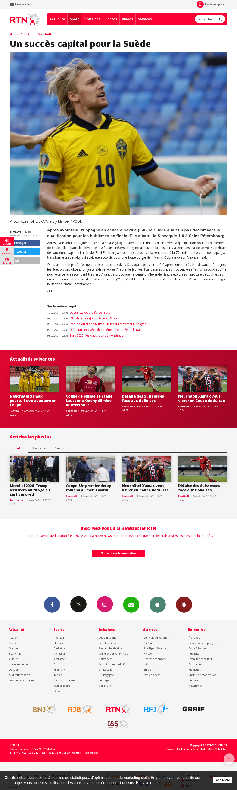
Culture (13, 658)
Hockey (58, 642)
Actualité (57, 19)
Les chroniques (108, 642)
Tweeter (18, 251)
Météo (148, 653)
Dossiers (14, 669)
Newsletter (195, 685)
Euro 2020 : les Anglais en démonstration (86, 335)
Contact (193, 680)
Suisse (13, 642)
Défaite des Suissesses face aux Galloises (143, 398)
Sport (74, 19)
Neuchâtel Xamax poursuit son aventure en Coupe (33, 400)
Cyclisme (59, 658)
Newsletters (131, 604)
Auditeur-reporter (211, 4)
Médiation (195, 669)
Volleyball (59, 653)
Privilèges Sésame (155, 648)
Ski (55, 664)
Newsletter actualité (21, 680)
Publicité (194, 653)
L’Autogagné (106, 674)
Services (145, 19)
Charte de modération (202, 674)
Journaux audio (18, 664)
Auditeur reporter (20, 674)
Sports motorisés (64, 680)
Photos (111, 19)
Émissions (92, 19)
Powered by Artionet (178, 749)
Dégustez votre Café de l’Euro (78, 313)
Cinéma (148, 642)
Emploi (148, 669)
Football (44, 34)
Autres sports (62, 685)
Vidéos (127, 19)
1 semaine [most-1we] (39, 448)
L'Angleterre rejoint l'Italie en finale (82, 318)
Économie (15, 653)
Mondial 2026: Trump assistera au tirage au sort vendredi (30, 490)
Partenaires (196, 664)
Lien (16, 260)
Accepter (222, 780)
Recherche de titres (111, 648)
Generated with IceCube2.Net (210, 749)
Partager (18, 243)
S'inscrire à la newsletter (118, 553)
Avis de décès (152, 674)
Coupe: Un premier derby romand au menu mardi (88, 488)
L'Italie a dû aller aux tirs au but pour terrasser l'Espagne (96, 324)
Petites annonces (154, 658)
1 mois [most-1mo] (59, 448)
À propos (194, 637)
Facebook (52, 604)
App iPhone (158, 604)
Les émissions (107, 637)
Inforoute (150, 664)
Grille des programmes (113, 653)
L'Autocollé (105, 669)
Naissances (105, 658)
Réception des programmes (206, 642)
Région (13, 637)
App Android (184, 604)
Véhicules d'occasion (156, 637)
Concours (105, 685)
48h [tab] (19, 448)
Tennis (58, 674)
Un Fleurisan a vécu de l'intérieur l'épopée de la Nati (94, 330)
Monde (13, 648)
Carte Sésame (197, 648)
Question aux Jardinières (114, 664)
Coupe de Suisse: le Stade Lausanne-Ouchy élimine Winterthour (89, 400)
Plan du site (91, 752)
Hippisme (60, 669)
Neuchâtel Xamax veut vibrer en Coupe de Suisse (201, 398)
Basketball (60, 648)
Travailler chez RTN (200, 658)
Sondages (105, 680)
